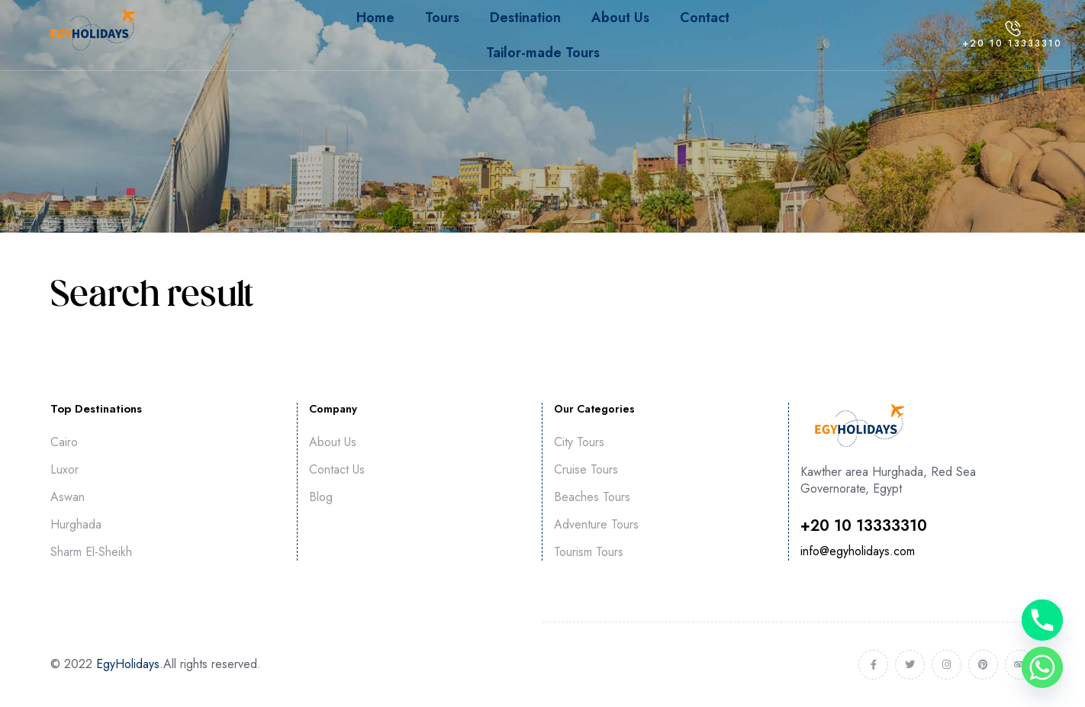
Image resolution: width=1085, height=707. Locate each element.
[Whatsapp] (1042, 667)
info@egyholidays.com (857, 551)
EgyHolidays (127, 664)
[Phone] (1042, 620)
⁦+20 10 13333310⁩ (863, 526)
